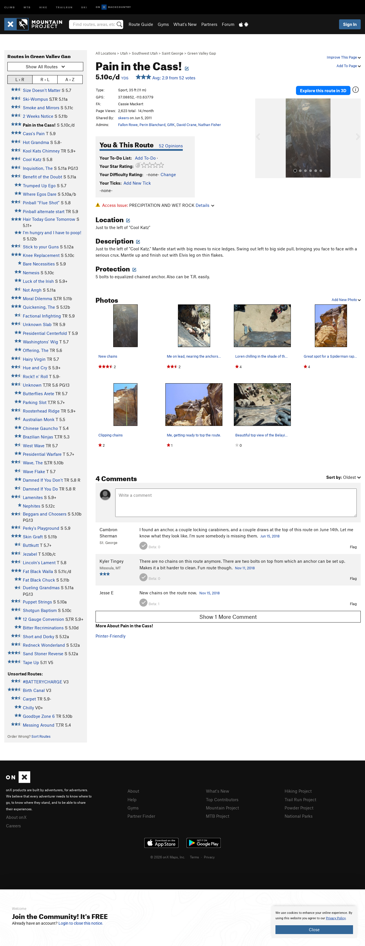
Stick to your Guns (41, 246)
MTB (27, 7)
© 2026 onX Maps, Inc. (167, 857)
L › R (19, 79)
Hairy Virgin (34, 359)
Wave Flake (34, 471)
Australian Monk (38, 419)
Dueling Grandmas (41, 587)
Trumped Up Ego (39, 185)
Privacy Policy (336, 918)
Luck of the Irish (38, 281)
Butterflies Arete (38, 393)
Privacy (209, 857)
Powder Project (299, 807)
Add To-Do (145, 157)
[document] (314, 922)
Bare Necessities (39, 263)
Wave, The (33, 462)
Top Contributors (222, 799)
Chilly (28, 707)
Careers (13, 825)
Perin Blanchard (152, 124)
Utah (124, 53)
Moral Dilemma (37, 298)
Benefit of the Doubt (42, 176)
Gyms (163, 24)
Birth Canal (34, 690)
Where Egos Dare (39, 194)
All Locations (106, 53)
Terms (194, 857)
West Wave (33, 445)
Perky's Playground (41, 528)
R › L (44, 79)
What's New (185, 24)
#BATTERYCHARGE (42, 681)
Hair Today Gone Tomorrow (49, 219)
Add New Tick (137, 183)
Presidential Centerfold (45, 333)
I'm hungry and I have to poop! (52, 232)
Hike (43, 7)
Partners (209, 24)
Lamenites (33, 497)
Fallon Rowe (128, 124)
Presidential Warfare (42, 454)
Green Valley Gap (201, 53)
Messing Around (38, 724)
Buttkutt (31, 545)
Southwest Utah (145, 53)
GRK (171, 124)
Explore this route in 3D (323, 90)
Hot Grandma (36, 142)
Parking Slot (34, 402)
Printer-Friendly (110, 635)
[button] (261, 138)
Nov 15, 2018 (209, 593)
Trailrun (64, 7)
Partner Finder (141, 816)
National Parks (299, 816)
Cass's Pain (34, 133)
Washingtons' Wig (40, 341)
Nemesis (31, 272)
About (133, 791)
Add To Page (348, 65)
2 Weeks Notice (38, 116)
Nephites (31, 505)
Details (205, 205)
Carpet (29, 698)
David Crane (186, 124)
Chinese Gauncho (40, 428)
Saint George (172, 53)
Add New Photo (346, 299)
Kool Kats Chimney (41, 150)
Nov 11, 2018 (245, 568)
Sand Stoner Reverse (43, 653)
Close (314, 929)
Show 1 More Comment (228, 616)
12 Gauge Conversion (43, 619)
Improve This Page (344, 57)
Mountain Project (222, 807)
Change (168, 174)
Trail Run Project (300, 799)
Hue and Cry (35, 367)
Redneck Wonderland (44, 645)
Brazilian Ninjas (38, 436)
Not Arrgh (32, 289)
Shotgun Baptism (40, 610)
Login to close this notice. (80, 923)
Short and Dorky (38, 636)
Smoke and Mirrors (41, 107)
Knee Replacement (41, 255)
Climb (9, 7)
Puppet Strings (37, 601)
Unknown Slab (37, 324)
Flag (353, 547)
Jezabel (30, 554)
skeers (123, 118)
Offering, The (35, 350)
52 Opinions (171, 145)
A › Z (69, 79)
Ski (84, 7)
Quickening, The (39, 307)
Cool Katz (32, 159)
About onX (16, 817)
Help (132, 799)
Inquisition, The (38, 168)
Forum (228, 24)
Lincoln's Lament (39, 562)
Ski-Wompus (35, 99)
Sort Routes (40, 736)
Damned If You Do (40, 488)
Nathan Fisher (209, 124)
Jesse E (106, 592)
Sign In (350, 24)
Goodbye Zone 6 (39, 716)
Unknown (32, 385)
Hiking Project (298, 791)
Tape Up (31, 662)
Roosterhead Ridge (41, 410)
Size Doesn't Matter (41, 90)
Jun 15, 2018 (270, 536)
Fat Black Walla (38, 571)
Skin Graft (33, 536)
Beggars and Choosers (44, 513)
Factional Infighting (42, 315)
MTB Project (217, 816)
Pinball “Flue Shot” (41, 202)
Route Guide (141, 24)
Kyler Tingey (111, 561)
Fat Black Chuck (39, 579)
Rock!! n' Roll (35, 376)
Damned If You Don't (43, 480)
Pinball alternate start (43, 211)
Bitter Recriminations (43, 627)
